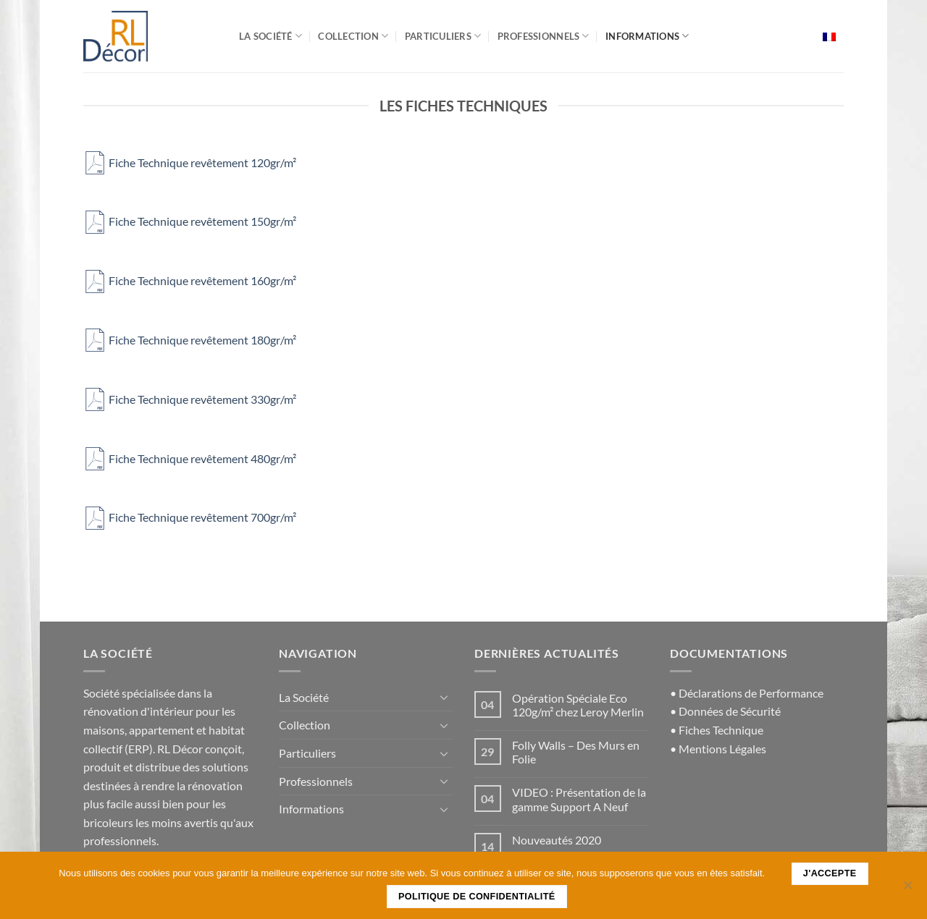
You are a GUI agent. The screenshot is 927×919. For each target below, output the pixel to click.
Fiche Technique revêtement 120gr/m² (189, 162)
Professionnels (544, 36)
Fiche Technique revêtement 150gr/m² (189, 221)
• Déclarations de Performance (746, 693)
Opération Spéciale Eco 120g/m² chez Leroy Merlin (578, 705)
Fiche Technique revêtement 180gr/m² (189, 340)
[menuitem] (829, 36)
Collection (353, 36)
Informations (647, 36)
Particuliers (443, 36)
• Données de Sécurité (725, 711)
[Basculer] (444, 697)
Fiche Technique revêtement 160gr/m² (189, 280)
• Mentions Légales (718, 748)
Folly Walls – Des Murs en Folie (575, 752)
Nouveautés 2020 (556, 840)
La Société (270, 36)
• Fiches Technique (716, 730)
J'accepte (830, 873)
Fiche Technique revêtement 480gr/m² (189, 458)
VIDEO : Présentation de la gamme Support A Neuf (579, 799)
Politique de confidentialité (476, 897)
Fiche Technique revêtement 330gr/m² (189, 399)
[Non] (907, 889)
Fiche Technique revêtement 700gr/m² (189, 517)
